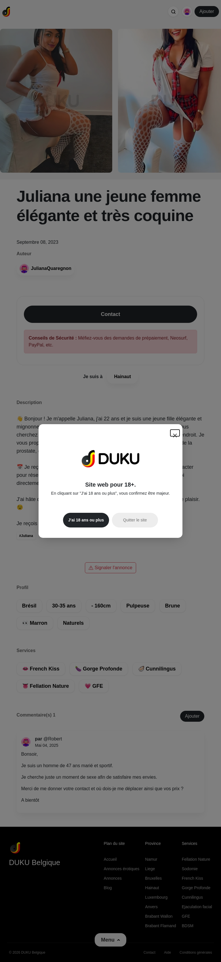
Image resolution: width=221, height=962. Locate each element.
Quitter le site (135, 520)
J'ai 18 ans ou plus (86, 520)
